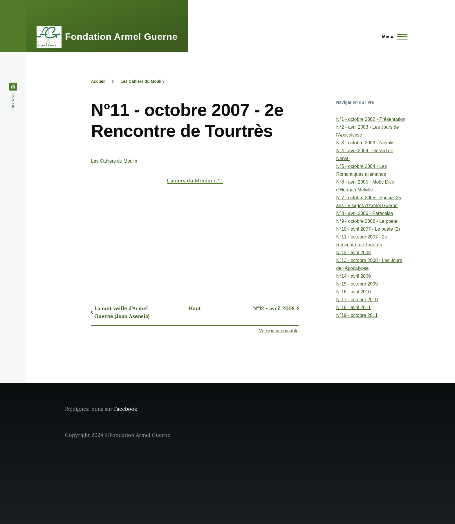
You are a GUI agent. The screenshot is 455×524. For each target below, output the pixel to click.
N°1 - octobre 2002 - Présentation (370, 119)
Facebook (125, 408)
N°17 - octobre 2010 (357, 299)
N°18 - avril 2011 (353, 307)
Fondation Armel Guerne (121, 36)
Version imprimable (279, 330)
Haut (195, 308)
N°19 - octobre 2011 (357, 315)
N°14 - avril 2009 (353, 276)
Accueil (98, 81)
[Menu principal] (393, 36)
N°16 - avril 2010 (353, 291)
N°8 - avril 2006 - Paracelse (364, 213)
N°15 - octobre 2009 (357, 283)
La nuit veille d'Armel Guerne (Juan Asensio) (121, 312)
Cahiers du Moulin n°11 (195, 180)
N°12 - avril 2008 (274, 308)
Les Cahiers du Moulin (142, 81)
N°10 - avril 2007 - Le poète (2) (368, 229)
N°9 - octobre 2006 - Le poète (366, 221)
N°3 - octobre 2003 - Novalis (365, 142)
